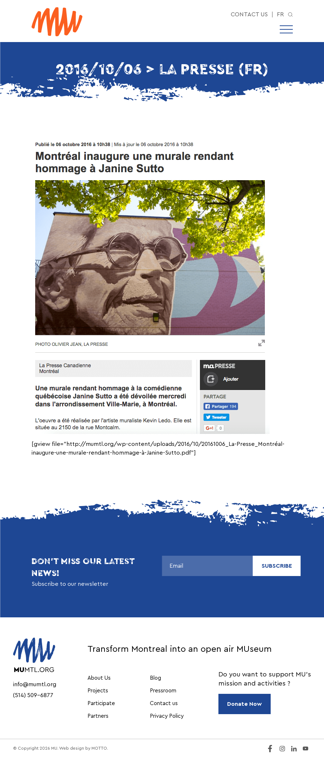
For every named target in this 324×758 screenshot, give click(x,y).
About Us (99, 678)
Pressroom (163, 690)
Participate (101, 703)
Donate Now (244, 704)
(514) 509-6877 (33, 695)
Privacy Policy (167, 716)
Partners (97, 716)
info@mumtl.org (34, 684)
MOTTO (99, 748)
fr (280, 14)
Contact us (249, 14)
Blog (155, 678)
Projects (97, 690)
